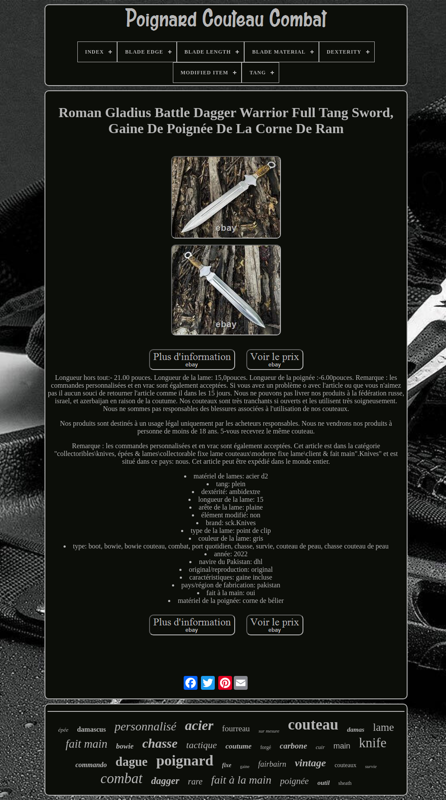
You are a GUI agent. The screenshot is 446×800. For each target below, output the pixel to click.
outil (323, 782)
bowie (125, 746)
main (342, 746)
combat (122, 778)
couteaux (345, 765)
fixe (227, 765)
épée (63, 730)
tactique (201, 744)
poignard (184, 760)
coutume (239, 746)
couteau (313, 724)
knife (373, 742)
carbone (293, 745)
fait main (87, 743)
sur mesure (268, 730)
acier (199, 725)
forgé (265, 747)
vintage (310, 762)
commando (91, 764)
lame (383, 727)
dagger (165, 780)
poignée (294, 781)
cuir (320, 747)
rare (195, 781)
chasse (160, 743)
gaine (244, 766)
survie (371, 766)
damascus (91, 729)
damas (355, 729)
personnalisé (145, 726)
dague (131, 761)
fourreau (236, 728)
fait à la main (241, 780)
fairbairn (272, 764)
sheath (345, 783)
